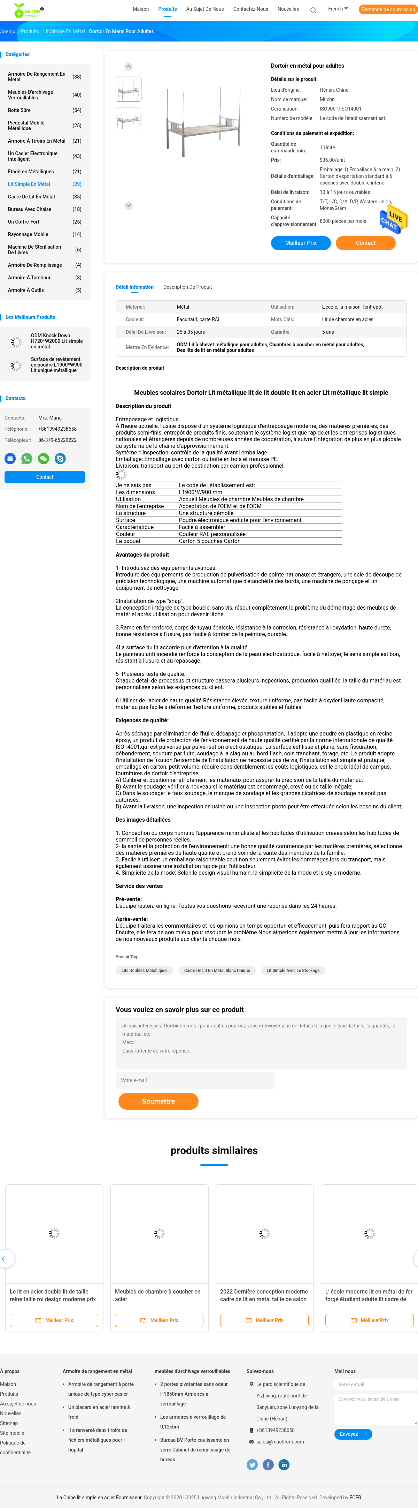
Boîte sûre (45, 110)
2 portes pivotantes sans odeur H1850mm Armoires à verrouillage (194, 1394)
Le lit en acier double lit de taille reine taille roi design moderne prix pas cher (53, 1299)
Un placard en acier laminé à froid (99, 1412)
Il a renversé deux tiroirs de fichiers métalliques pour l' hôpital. (97, 1440)
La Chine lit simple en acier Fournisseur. (100, 1497)
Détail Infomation (135, 287)
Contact (44, 477)
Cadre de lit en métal (45, 196)
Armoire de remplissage (45, 265)
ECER (355, 1497)
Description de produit (187, 287)
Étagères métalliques (45, 171)
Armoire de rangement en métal (45, 76)
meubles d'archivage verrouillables (45, 94)
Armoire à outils (45, 290)
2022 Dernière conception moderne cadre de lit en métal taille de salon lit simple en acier (264, 1299)
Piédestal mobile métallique (45, 125)
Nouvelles (10, 1413)
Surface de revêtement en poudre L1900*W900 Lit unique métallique (57, 364)
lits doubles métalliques (145, 970)
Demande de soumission (388, 9)
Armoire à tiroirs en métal (45, 140)
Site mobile (12, 1433)
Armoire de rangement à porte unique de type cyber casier (101, 1389)
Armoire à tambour (45, 277)
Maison (8, 1384)
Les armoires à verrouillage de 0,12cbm (193, 1422)
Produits (9, 1394)
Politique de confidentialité (15, 1447)
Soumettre (158, 1101)
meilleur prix (301, 243)
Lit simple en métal (45, 184)
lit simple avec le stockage (293, 970)
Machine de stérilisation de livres (45, 249)
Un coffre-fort (45, 221)
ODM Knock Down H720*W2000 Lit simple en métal (57, 341)
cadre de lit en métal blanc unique (217, 970)
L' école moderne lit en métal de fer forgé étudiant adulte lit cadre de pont (368, 1299)
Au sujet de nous (18, 1404)
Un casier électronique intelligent (45, 156)
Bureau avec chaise (45, 209)
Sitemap (9, 1423)
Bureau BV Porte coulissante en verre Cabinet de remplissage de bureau (195, 1449)
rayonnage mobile (45, 234)
